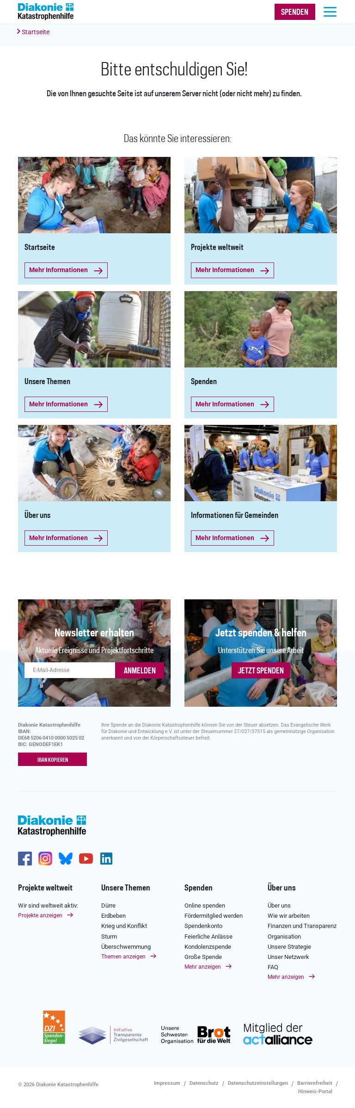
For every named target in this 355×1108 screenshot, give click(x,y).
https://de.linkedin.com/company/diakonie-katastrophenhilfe (106, 858)
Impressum (167, 1083)
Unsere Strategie (289, 946)
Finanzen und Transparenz (302, 925)
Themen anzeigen (123, 956)
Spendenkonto (203, 925)
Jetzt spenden (261, 671)
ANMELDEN (140, 671)
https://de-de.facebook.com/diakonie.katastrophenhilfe (25, 858)
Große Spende (203, 956)
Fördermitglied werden (213, 915)
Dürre (108, 905)
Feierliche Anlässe (208, 936)
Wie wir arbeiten (289, 915)
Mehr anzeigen (202, 967)
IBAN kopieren (52, 760)
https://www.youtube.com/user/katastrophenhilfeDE (86, 858)
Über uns (282, 888)
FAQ (273, 967)
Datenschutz (204, 1083)
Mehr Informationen (63, 270)
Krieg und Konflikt (124, 925)
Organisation (284, 936)
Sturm (109, 936)
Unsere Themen (125, 888)
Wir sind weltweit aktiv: (48, 905)
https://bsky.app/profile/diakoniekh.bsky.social (66, 858)
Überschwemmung (126, 946)
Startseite (35, 32)
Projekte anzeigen (40, 915)
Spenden (198, 888)
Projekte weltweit (45, 888)
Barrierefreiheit (314, 1083)
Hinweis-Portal (315, 1092)
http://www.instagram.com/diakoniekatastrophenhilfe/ (45, 858)
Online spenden (204, 905)
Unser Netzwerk (288, 956)
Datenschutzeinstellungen (258, 1083)
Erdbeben (113, 915)
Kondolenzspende (207, 946)
